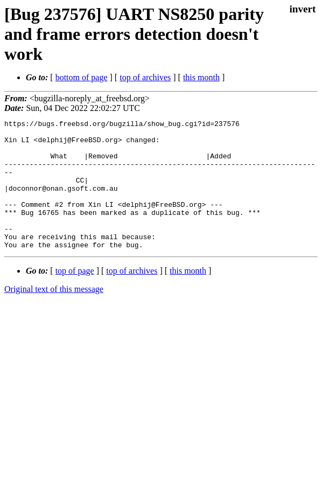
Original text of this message (53, 314)
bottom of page (81, 77)
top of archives (145, 77)
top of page (74, 296)
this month (201, 77)
